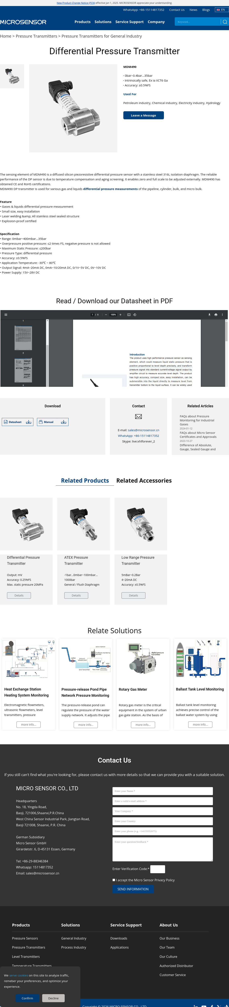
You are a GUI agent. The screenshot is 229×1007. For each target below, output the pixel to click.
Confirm (27, 998)
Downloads (118, 938)
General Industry (73, 938)
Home (5, 36)
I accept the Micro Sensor (145, 880)
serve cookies (18, 975)
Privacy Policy (164, 880)
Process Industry (73, 947)
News (193, 10)
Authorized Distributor (176, 966)
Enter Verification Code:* (131, 869)
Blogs (206, 10)
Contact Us (177, 10)
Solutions (103, 21)
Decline (53, 998)
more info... (28, 725)
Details (19, 595)
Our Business (169, 938)
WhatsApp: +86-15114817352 (143, 10)
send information (133, 889)
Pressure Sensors (25, 938)
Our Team (166, 947)
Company (156, 21)
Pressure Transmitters (36, 36)
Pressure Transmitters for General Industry (101, 36)
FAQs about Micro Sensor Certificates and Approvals (198, 437)
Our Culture (168, 956)
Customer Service (172, 975)
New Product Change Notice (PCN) (76, 3)
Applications (119, 947)
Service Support (130, 21)
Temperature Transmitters (32, 966)
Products (83, 21)
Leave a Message (143, 115)
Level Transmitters (26, 956)
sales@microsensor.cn (143, 430)
